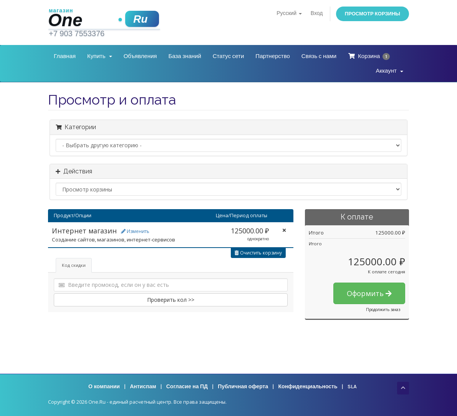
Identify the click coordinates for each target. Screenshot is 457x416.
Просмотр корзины (372, 14)
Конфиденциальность (307, 386)
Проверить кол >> (170, 299)
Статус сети (228, 56)
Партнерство (272, 56)
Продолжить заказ (383, 309)
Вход (317, 13)
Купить (99, 56)
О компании (104, 386)
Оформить (369, 293)
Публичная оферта (243, 386)
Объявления (140, 56)
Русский (289, 13)
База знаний (184, 56)
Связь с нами (318, 56)
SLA (352, 386)
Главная (65, 56)
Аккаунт (389, 70)
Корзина (368, 56)
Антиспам (143, 386)
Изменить (135, 231)
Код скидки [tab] (74, 265)
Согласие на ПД (187, 386)
